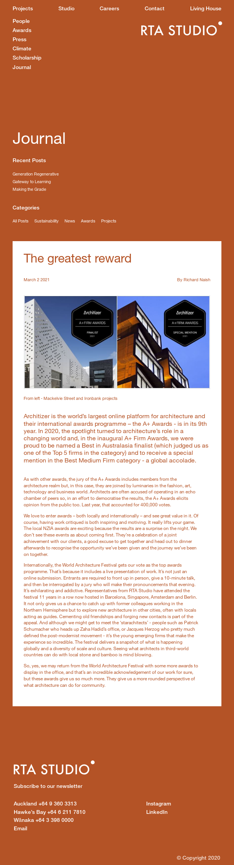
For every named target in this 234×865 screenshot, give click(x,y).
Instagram (158, 803)
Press (19, 39)
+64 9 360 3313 (45, 803)
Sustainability (46, 220)
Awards (22, 30)
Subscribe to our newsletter (48, 786)
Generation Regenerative (36, 173)
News (70, 220)
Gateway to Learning (32, 181)
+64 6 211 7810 (50, 812)
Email (20, 828)
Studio (66, 8)
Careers (109, 8)
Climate (22, 48)
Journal (22, 67)
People (21, 21)
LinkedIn (157, 812)
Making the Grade (29, 189)
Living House (205, 8)
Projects (23, 8)
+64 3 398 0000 (44, 820)
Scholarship (27, 57)
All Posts (21, 220)
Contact (155, 8)
